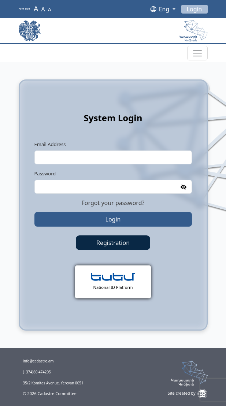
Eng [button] (165, 9)
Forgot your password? (113, 203)
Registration (113, 243)
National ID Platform (113, 287)
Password (45, 173)
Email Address (50, 144)
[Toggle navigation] (197, 53)
